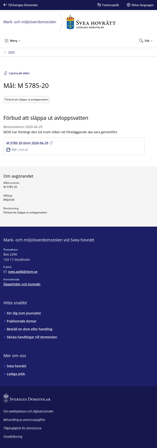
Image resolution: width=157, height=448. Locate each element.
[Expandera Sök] (146, 40)
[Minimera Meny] (12, 40)
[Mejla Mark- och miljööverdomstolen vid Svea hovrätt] (20, 271)
